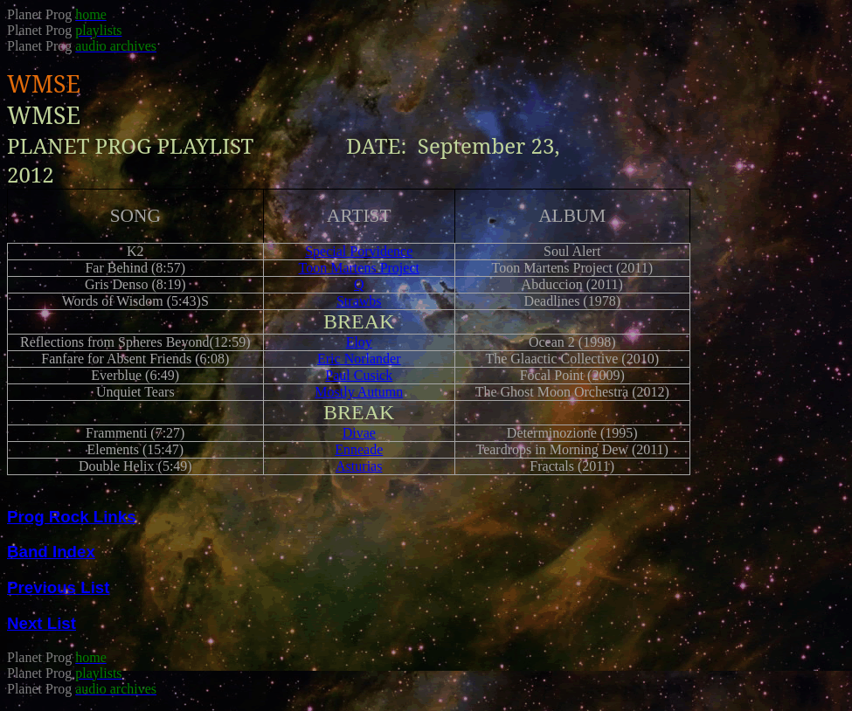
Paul (358, 375)
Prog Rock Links (71, 516)
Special (358, 251)
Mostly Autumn (359, 391)
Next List (41, 623)
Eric (359, 358)
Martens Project (359, 267)
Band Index (51, 551)
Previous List (58, 587)
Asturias (359, 466)
